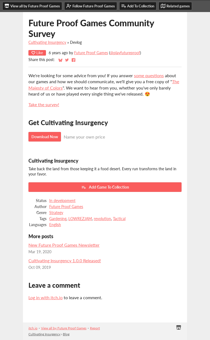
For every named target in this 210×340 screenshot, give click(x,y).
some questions (149, 75)
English (55, 225)
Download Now (44, 136)
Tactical (119, 219)
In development (62, 200)
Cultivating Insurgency (47, 42)
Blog (66, 334)
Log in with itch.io (45, 297)
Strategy (56, 213)
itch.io (32, 328)
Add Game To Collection (105, 187)
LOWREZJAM (80, 219)
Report (95, 328)
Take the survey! (43, 104)
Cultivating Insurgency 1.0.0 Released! (64, 260)
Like (37, 52)
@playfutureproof (125, 53)
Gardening (57, 219)
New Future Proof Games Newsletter (64, 244)
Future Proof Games (91, 53)
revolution (102, 219)
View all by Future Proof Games (63, 328)
